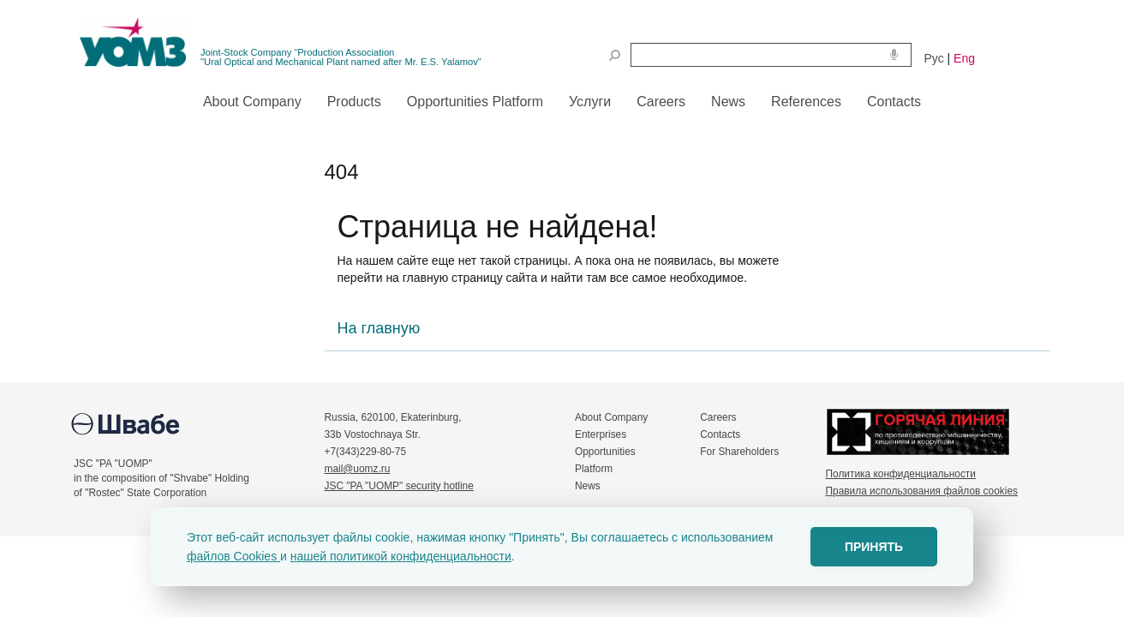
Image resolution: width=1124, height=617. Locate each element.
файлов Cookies (233, 556)
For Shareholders (739, 452)
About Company (611, 417)
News (588, 486)
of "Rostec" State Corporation (140, 493)
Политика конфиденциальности (901, 474)
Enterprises (600, 434)
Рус (934, 58)
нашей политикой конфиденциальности (400, 556)
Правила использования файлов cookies (922, 491)
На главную (379, 328)
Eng (964, 58)
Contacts (720, 434)
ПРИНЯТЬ (874, 547)
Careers (718, 417)
